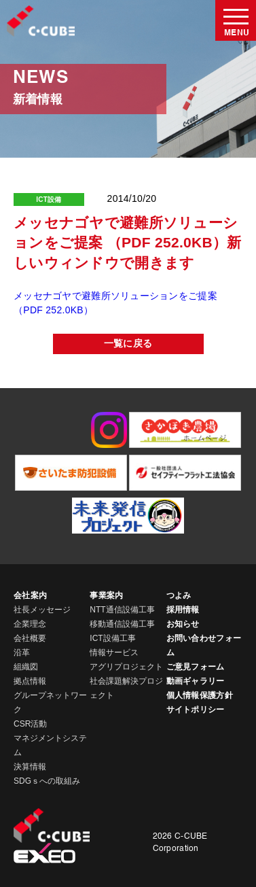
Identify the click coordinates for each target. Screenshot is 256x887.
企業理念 (30, 624)
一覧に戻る (128, 344)
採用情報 (183, 609)
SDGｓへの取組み (47, 781)
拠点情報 (30, 681)
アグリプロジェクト (126, 667)
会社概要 (30, 638)
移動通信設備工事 (122, 624)
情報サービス (114, 652)
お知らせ (183, 624)
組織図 (26, 667)
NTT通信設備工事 (122, 609)
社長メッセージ (42, 609)
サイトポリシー (195, 709)
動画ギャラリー (195, 681)
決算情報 (30, 766)
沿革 (22, 652)
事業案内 (106, 595)
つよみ (178, 595)
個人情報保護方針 (199, 695)
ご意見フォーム (195, 667)
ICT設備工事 (112, 638)
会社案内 (30, 595)
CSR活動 (30, 724)
